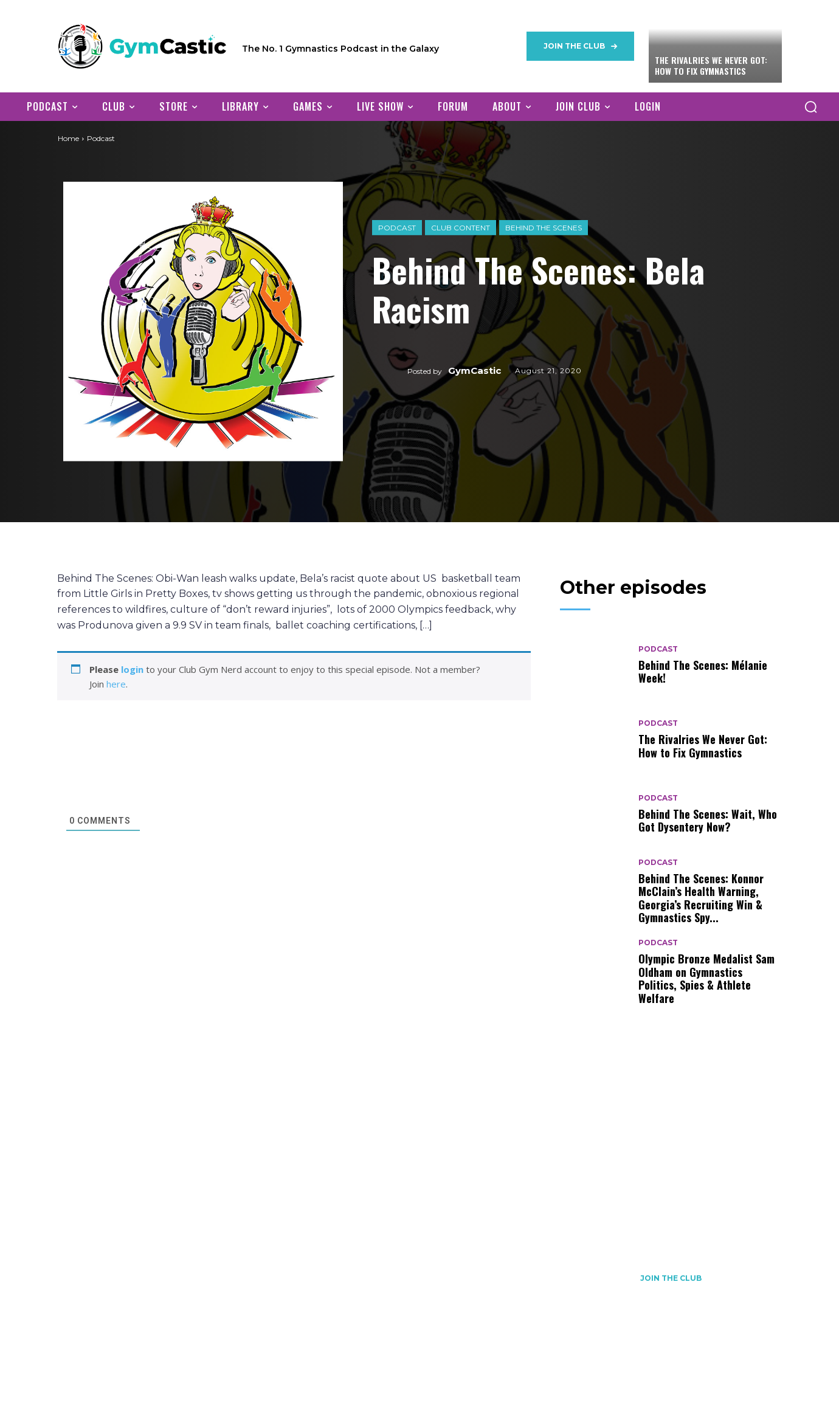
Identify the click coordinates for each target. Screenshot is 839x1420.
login (132, 669)
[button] (810, 106)
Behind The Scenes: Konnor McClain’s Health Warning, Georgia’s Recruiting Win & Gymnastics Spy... (701, 898)
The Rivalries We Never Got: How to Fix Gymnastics (711, 65)
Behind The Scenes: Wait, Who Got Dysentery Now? (707, 820)
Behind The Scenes (543, 227)
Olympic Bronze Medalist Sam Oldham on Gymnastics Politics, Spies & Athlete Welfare (706, 978)
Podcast (397, 227)
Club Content (460, 227)
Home (68, 138)
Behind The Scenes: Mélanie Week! (702, 671)
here (116, 684)
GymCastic (474, 370)
